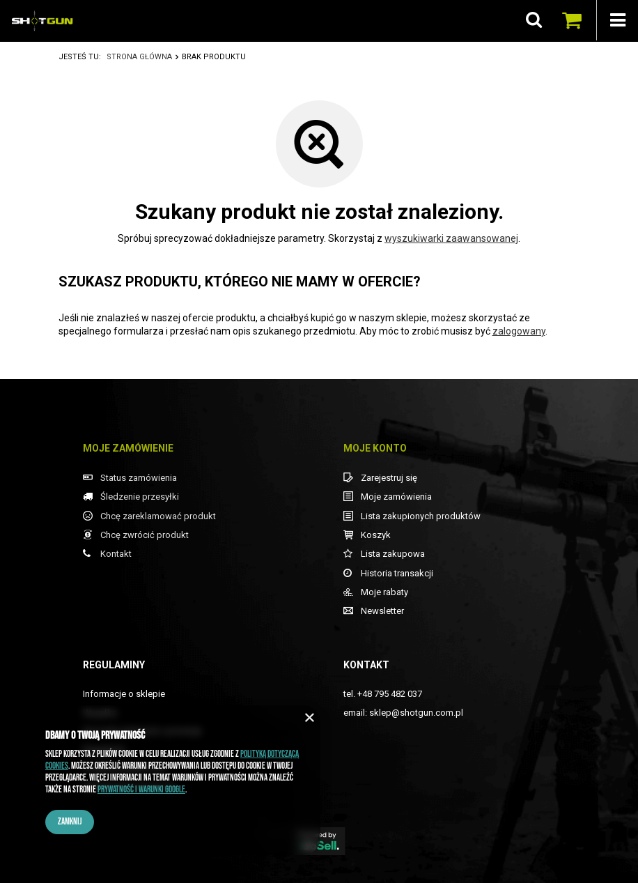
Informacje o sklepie (124, 694)
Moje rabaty (384, 592)
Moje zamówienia (396, 496)
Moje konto (375, 448)
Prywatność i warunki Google (141, 789)
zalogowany (518, 331)
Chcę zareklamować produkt (158, 516)
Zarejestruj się (389, 478)
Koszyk (376, 535)
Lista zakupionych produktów (421, 516)
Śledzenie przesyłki (139, 496)
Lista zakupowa (393, 553)
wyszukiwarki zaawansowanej (451, 238)
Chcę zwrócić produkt (144, 535)
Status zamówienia (138, 478)
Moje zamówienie (128, 448)
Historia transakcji (397, 573)
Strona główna (139, 56)
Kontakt (116, 553)
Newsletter (382, 611)
